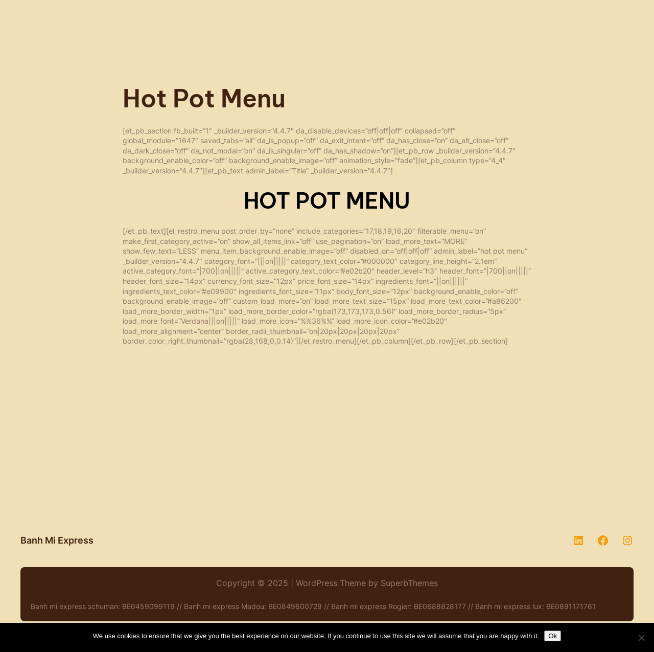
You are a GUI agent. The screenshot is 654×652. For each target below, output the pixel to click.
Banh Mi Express (57, 540)
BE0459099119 (148, 606)
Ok (552, 636)
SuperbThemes (409, 583)
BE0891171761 (571, 606)
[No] (641, 638)
